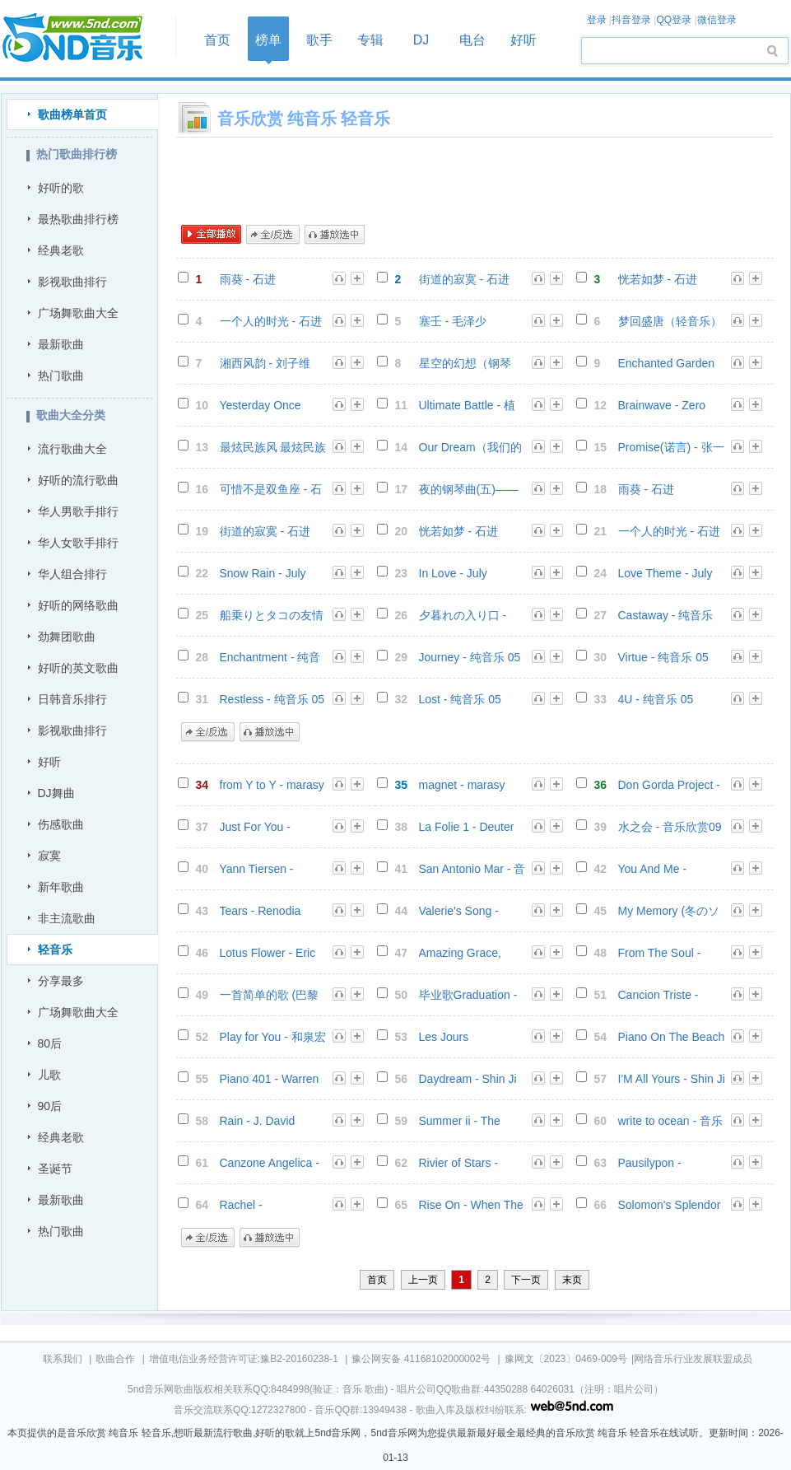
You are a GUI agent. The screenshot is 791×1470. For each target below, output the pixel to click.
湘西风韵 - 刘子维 (265, 363)
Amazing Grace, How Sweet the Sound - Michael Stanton (460, 953)
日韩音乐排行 (72, 699)
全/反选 (273, 235)
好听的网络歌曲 (78, 605)
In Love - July (453, 573)
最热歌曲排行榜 (78, 219)
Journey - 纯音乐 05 (470, 657)
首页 (83, 38)
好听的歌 (61, 187)
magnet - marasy (462, 784)
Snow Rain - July (263, 573)
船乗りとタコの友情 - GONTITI (271, 616)
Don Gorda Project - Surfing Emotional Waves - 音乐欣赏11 (670, 785)
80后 (50, 1043)
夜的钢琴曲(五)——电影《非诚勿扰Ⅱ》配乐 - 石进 (471, 490)
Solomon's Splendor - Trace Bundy (669, 1205)
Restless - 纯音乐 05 (272, 699)
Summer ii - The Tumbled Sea (459, 1121)
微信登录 (717, 20)
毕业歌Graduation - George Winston (468, 995)
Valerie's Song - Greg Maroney (459, 911)
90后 (50, 1106)
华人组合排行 (72, 574)
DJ (421, 40)
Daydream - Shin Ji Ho (468, 1079)
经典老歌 (61, 250)
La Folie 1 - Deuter (466, 826)
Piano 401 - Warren (269, 1078)
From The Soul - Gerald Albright (659, 953)
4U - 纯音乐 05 (656, 699)
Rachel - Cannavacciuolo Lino (273, 1205)
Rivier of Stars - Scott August (458, 1163)
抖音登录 (631, 20)
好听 (523, 40)
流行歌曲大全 (72, 448)
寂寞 (49, 855)
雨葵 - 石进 (248, 279)
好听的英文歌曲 (78, 667)
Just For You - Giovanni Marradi (264, 827)
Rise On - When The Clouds (471, 1205)
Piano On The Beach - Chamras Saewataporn (671, 1037)
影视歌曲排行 (72, 281)
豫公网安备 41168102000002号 (421, 1359)
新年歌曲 (61, 887)
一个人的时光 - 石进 (271, 321)
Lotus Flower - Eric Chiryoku (268, 953)
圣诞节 (55, 1168)
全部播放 (211, 235)
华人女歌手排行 (78, 542)
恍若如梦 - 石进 (657, 279)
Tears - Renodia (260, 910)
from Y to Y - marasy (272, 784)
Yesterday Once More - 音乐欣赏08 (267, 406)
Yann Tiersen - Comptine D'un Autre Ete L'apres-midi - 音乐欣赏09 (273, 869)
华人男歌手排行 (78, 511)
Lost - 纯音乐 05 (460, 699)
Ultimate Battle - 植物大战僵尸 (467, 406)
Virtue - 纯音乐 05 (663, 657)
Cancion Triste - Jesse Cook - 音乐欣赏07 (671, 995)
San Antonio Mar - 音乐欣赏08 (472, 869)
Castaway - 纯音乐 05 (666, 616)
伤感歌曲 (61, 824)
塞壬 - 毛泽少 (452, 321)
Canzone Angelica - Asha (269, 1163)
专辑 (370, 40)
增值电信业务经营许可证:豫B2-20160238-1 (243, 1359)
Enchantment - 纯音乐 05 (270, 658)
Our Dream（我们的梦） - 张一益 (470, 448)
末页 (572, 1280)
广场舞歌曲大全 (78, 313)
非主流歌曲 (66, 918)
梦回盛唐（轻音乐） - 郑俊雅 (670, 322)
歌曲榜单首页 (72, 114)
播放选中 (335, 235)
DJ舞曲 (56, 793)
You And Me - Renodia (652, 869)
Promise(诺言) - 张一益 (671, 448)
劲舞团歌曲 (66, 636)
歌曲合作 (115, 1359)
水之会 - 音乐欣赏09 (670, 826)
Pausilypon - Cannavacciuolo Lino (671, 1163)
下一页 (526, 1280)
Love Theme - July (665, 573)
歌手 (319, 40)
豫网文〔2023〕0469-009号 (566, 1359)
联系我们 (62, 1359)
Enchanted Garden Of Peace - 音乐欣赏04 (670, 364)
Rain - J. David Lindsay (257, 1121)
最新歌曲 (61, 344)
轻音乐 (55, 949)
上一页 (423, 1280)
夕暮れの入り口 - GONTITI (463, 616)
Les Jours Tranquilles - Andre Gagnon (467, 1037)
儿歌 (49, 1074)
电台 (472, 40)
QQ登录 (673, 20)
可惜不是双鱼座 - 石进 (271, 490)
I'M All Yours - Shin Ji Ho (671, 1079)
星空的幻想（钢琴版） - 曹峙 (465, 364)
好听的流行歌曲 (78, 480)
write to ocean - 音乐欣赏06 (671, 1121)
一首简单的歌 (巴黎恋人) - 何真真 (269, 995)
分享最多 (61, 980)
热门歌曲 (61, 375)
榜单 (268, 40)
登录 (597, 20)
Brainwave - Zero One (662, 406)
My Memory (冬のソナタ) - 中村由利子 (669, 911)
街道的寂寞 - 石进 (464, 279)
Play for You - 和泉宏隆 (273, 1037)
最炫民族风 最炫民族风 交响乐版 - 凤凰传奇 (273, 448)
